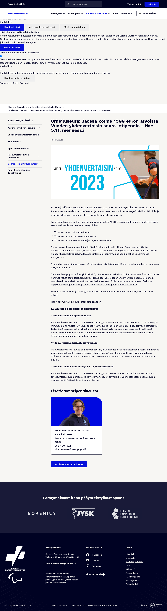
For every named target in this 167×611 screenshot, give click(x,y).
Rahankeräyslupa (94, 605)
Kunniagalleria (132, 580)
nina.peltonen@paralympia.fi (70, 449)
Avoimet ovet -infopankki (21, 128)
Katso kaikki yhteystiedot (59, 563)
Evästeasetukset (110, 605)
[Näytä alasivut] (39, 128)
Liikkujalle (130, 554)
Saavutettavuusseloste (58, 605)
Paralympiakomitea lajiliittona (18, 156)
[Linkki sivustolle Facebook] (104, 555)
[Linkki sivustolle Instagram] (104, 566)
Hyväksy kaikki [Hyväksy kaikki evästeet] (12, 27)
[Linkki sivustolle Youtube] (104, 560)
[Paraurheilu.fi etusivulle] (18, 13)
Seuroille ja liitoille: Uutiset (49, 107)
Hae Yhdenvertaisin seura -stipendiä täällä (74, 301)
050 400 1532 (63, 445)
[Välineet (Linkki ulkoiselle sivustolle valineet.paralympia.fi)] (126, 13)
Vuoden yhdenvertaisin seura (23, 134)
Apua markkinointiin (18, 148)
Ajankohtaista (132, 573)
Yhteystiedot (132, 584)
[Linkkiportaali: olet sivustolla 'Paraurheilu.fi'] (15, 4)
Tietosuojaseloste (77, 605)
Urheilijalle (131, 558)
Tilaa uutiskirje (94, 574)
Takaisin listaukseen (71, 464)
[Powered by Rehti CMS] (151, 606)
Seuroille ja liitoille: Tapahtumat (19, 171)
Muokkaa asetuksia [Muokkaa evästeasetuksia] (74, 27)
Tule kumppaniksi (134, 576)
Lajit (128, 565)
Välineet (129, 569)
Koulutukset (14, 141)
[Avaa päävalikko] (147, 13)
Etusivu (11, 107)
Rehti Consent (21, 83)
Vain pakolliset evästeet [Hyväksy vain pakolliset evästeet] (42, 27)
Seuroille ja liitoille (25, 107)
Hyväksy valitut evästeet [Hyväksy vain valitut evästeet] (17, 78)
